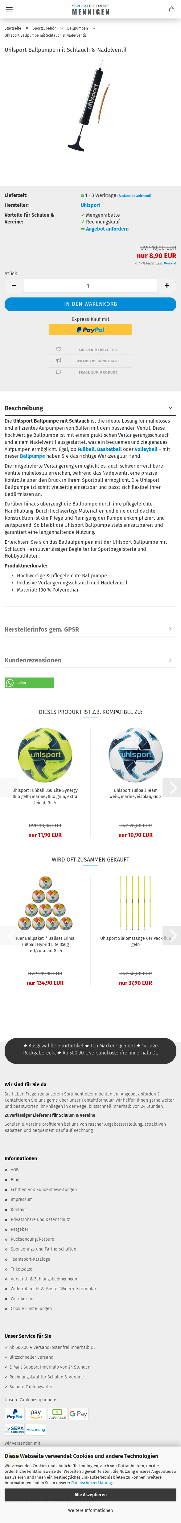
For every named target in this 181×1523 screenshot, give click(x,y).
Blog (15, 1179)
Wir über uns (23, 1298)
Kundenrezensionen (33, 660)
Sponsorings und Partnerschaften (43, 1249)
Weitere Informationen (90, 1510)
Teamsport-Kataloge (30, 1259)
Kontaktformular (97, 1100)
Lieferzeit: (16, 195)
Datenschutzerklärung (91, 1482)
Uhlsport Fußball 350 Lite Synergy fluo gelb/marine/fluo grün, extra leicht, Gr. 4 (45, 796)
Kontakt (18, 1209)
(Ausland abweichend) (134, 196)
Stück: (11, 273)
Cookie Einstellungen (31, 1308)
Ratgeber (19, 1229)
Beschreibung (24, 408)
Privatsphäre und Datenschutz (40, 1219)
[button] (14, 286)
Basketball (109, 449)
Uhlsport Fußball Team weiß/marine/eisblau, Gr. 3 (135, 793)
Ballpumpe (32, 456)
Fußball (86, 449)
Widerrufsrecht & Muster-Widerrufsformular (53, 1289)
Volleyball (146, 449)
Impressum (22, 1199)
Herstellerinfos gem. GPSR (42, 629)
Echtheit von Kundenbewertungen (44, 1189)
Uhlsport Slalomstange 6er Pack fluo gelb (135, 941)
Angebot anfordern (107, 229)
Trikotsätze (21, 1269)
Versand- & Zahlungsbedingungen (44, 1279)
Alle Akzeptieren (91, 1494)
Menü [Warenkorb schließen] (9, 9)
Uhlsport (90, 205)
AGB (15, 1170)
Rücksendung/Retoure (32, 1239)
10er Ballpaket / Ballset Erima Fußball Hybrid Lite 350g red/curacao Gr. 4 (45, 944)
